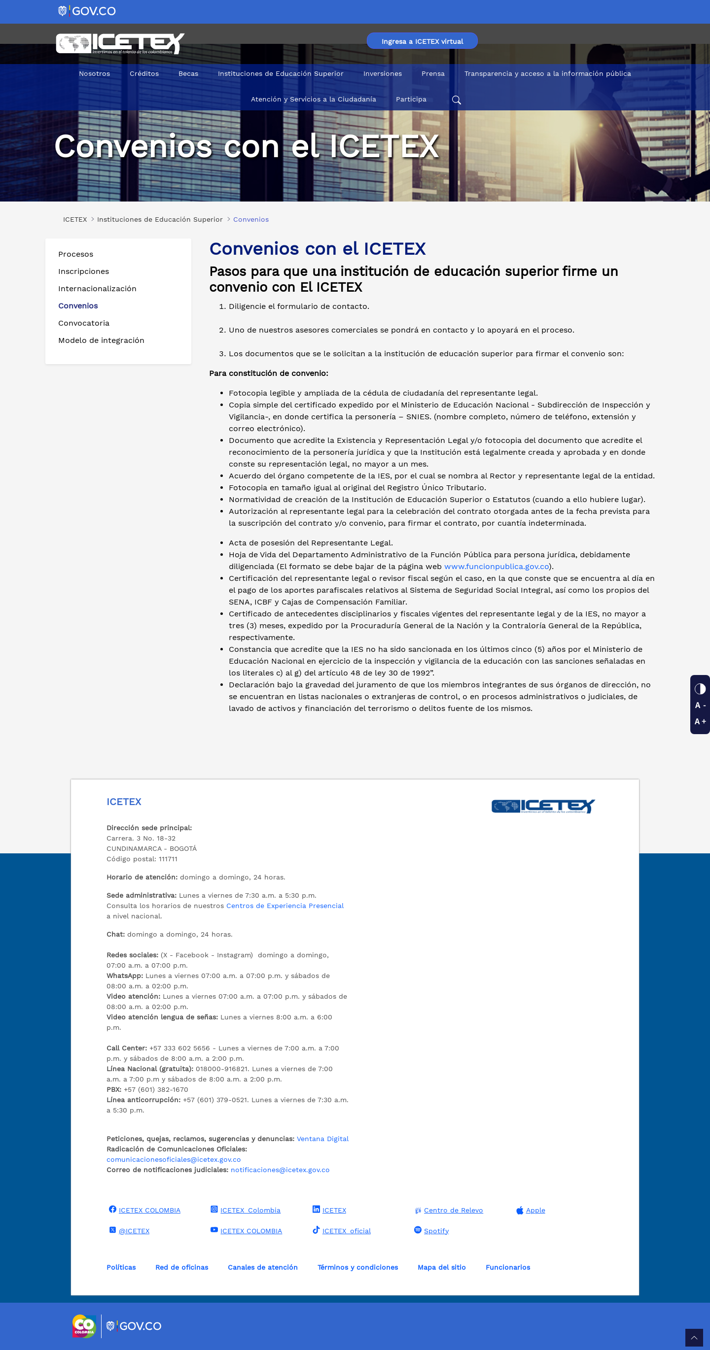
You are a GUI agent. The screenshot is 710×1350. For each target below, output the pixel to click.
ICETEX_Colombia (244, 1209)
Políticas (121, 1267)
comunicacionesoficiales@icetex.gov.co (173, 1159)
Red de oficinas (181, 1267)
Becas (188, 73)
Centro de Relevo (447, 1210)
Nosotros (94, 73)
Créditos (144, 73)
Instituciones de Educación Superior (281, 73)
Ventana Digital (323, 1139)
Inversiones (382, 73)
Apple (529, 1210)
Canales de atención (263, 1267)
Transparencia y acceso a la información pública (547, 73)
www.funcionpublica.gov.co (496, 566)
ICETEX (328, 1209)
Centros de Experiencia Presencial (285, 906)
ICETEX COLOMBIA (143, 1209)
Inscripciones (83, 271)
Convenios (78, 305)
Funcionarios (508, 1267)
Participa (411, 99)
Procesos (75, 254)
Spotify (430, 1230)
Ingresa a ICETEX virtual (422, 41)
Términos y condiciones (358, 1267)
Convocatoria (83, 323)
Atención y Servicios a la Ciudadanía (313, 99)
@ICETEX (127, 1230)
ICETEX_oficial (340, 1230)
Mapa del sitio (442, 1267)
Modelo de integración (101, 340)
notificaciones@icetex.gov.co (280, 1170)
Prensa (433, 73)
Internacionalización (97, 288)
